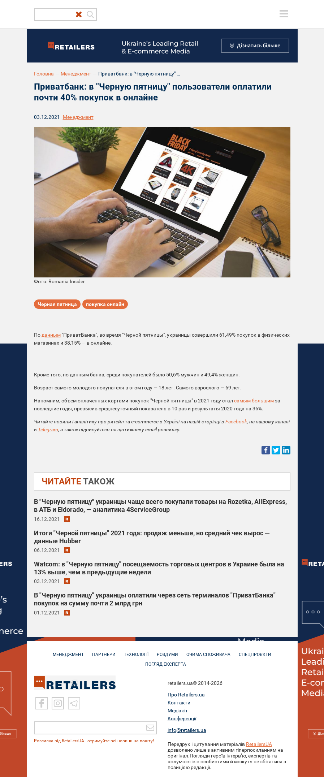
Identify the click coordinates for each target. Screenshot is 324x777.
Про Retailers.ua (186, 694)
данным (51, 335)
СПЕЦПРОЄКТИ (255, 650)
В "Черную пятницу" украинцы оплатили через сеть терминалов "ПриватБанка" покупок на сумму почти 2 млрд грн (155, 599)
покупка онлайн (105, 304)
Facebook (236, 421)
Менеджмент (76, 74)
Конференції (182, 718)
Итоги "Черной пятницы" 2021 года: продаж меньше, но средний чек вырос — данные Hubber (152, 537)
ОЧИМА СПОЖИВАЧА (208, 650)
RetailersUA (259, 744)
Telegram (48, 429)
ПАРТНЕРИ (104, 650)
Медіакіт (178, 710)
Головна (44, 74)
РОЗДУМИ (167, 650)
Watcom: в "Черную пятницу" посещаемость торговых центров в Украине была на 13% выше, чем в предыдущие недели (159, 568)
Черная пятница (57, 304)
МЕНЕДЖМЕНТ (68, 650)
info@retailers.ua (187, 730)
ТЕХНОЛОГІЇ (136, 650)
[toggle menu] (283, 14)
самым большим (254, 400)
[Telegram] (74, 703)
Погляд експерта (165, 660)
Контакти (179, 702)
